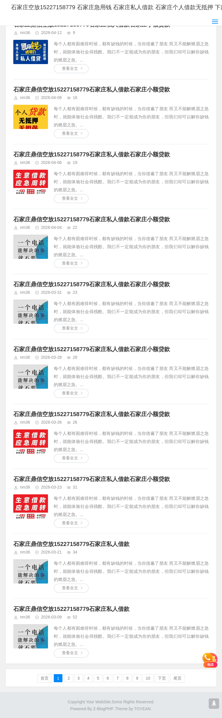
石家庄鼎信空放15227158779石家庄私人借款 (71, 544)
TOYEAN (142, 708)
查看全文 (70, 68)
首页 (44, 678)
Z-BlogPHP (103, 708)
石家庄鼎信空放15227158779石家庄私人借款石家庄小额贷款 (91, 89)
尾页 (177, 678)
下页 (162, 678)
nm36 (25, 32)
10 (148, 678)
